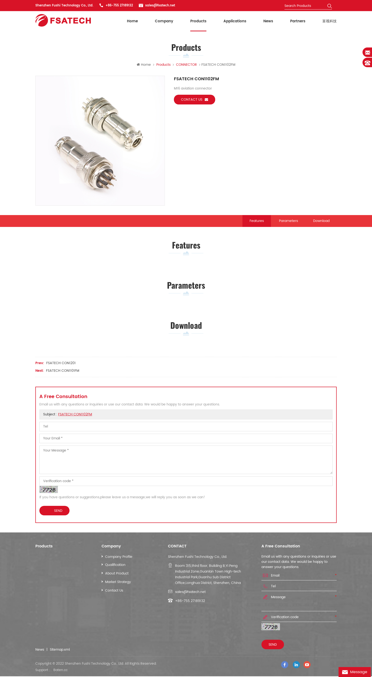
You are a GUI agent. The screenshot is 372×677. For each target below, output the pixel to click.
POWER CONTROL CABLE (58, 600)
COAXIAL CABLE (51, 575)
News (268, 21)
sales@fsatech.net (160, 5)
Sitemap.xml (60, 651)
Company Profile (118, 558)
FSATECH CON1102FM (75, 416)
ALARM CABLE (50, 592)
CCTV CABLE (49, 583)
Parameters (288, 221)
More (43, 609)
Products (198, 21)
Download (321, 221)
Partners (297, 21)
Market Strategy (118, 583)
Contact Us (114, 592)
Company (164, 21)
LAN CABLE (47, 566)
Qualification (115, 566)
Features (257, 221)
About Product (117, 575)
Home (132, 21)
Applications (234, 21)
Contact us (194, 100)
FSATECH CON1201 (61, 364)
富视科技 (329, 21)
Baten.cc (60, 670)
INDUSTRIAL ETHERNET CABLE (62, 558)
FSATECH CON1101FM (62, 372)
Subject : (67, 416)
